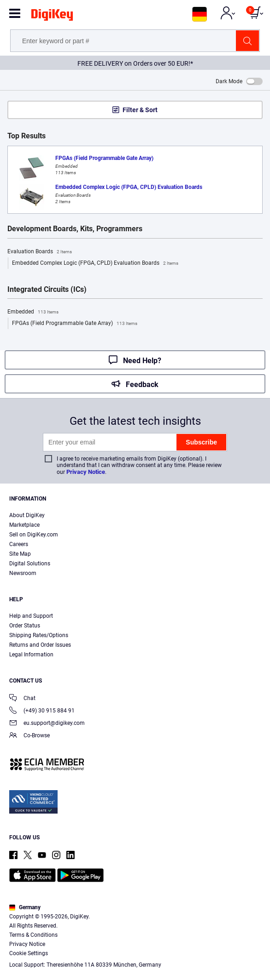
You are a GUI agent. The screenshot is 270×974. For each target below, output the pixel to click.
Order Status (24, 625)
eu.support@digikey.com (47, 723)
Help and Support (31, 616)
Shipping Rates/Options (38, 635)
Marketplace (24, 525)
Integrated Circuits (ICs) (47, 289)
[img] (52, 16)
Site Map (20, 554)
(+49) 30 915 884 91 (42, 711)
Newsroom (22, 573)
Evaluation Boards (39, 251)
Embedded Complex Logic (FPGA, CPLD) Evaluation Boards (95, 263)
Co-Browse (29, 736)
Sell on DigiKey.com (33, 534)
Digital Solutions (29, 563)
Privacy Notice (85, 471)
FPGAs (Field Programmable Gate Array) (74, 323)
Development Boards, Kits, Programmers (74, 229)
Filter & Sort (140, 110)
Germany (25, 907)
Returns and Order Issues (40, 645)
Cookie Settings (28, 953)
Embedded (33, 312)
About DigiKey (27, 515)
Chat (22, 699)
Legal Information (31, 654)
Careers (18, 544)
